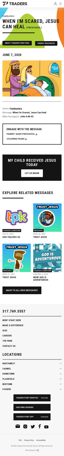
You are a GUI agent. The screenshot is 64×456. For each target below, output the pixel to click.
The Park (7, 340)
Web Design (29, 450)
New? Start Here (11, 319)
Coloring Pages (16, 138)
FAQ (20, 440)
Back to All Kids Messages (22, 289)
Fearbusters (16, 108)
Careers (7, 335)
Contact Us (9, 345)
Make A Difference (12, 325)
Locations (12, 354)
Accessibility (40, 440)
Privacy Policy (29, 440)
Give (4, 330)
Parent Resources (47, 43)
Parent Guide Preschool (21, 133)
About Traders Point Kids (17, 43)
